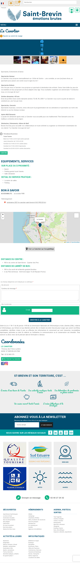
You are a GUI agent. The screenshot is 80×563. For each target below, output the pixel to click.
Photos (34, 40)
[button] (71, 10)
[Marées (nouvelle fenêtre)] (65, 466)
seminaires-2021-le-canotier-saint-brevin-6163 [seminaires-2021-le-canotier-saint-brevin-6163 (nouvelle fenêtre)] (26, 191)
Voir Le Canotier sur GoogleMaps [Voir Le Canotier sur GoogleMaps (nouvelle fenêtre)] (41, 237)
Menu (3, 24)
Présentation (38, 40)
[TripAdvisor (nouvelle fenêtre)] (71, 421)
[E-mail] (42, 298)
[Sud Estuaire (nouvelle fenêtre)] (40, 441)
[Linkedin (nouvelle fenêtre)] (55, 421)
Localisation (42, 40)
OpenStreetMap (75, 230)
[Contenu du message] (40, 283)
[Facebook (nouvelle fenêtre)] (2, 351)
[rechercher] (51, 2)
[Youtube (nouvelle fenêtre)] (61, 421)
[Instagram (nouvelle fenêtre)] (6, 351)
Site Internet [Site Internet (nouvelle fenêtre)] (12, 347)
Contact (46, 40)
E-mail (28, 298)
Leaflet (66, 230)
